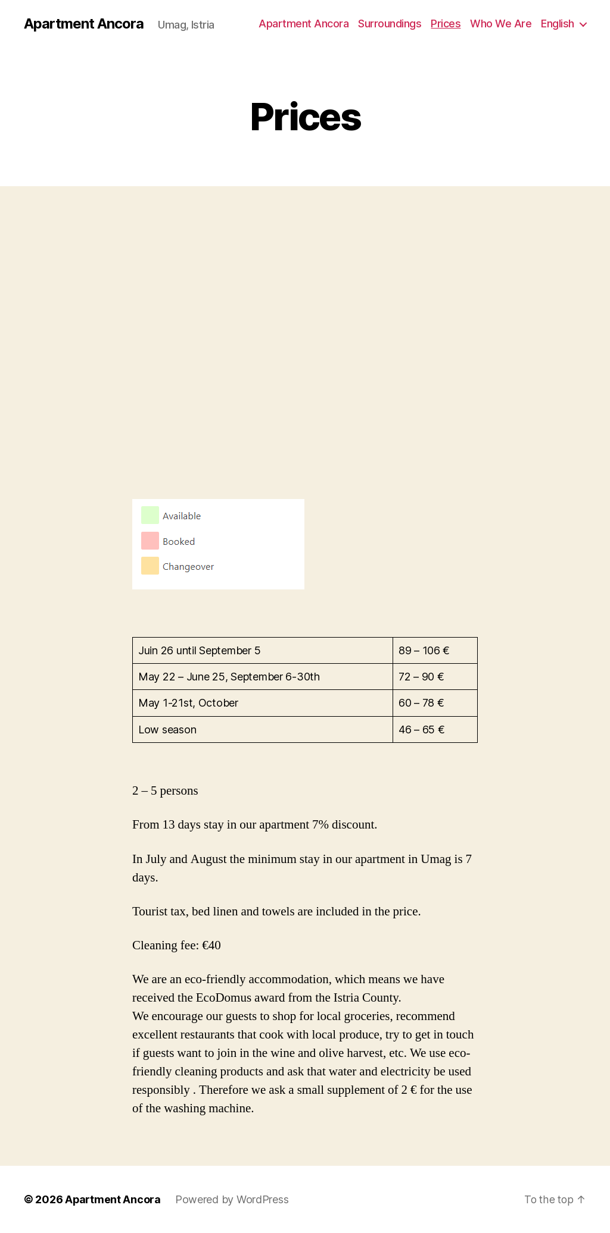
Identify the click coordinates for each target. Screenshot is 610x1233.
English (557, 23)
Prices (445, 23)
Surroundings (389, 23)
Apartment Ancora (84, 24)
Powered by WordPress (233, 1199)
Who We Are (500, 23)
